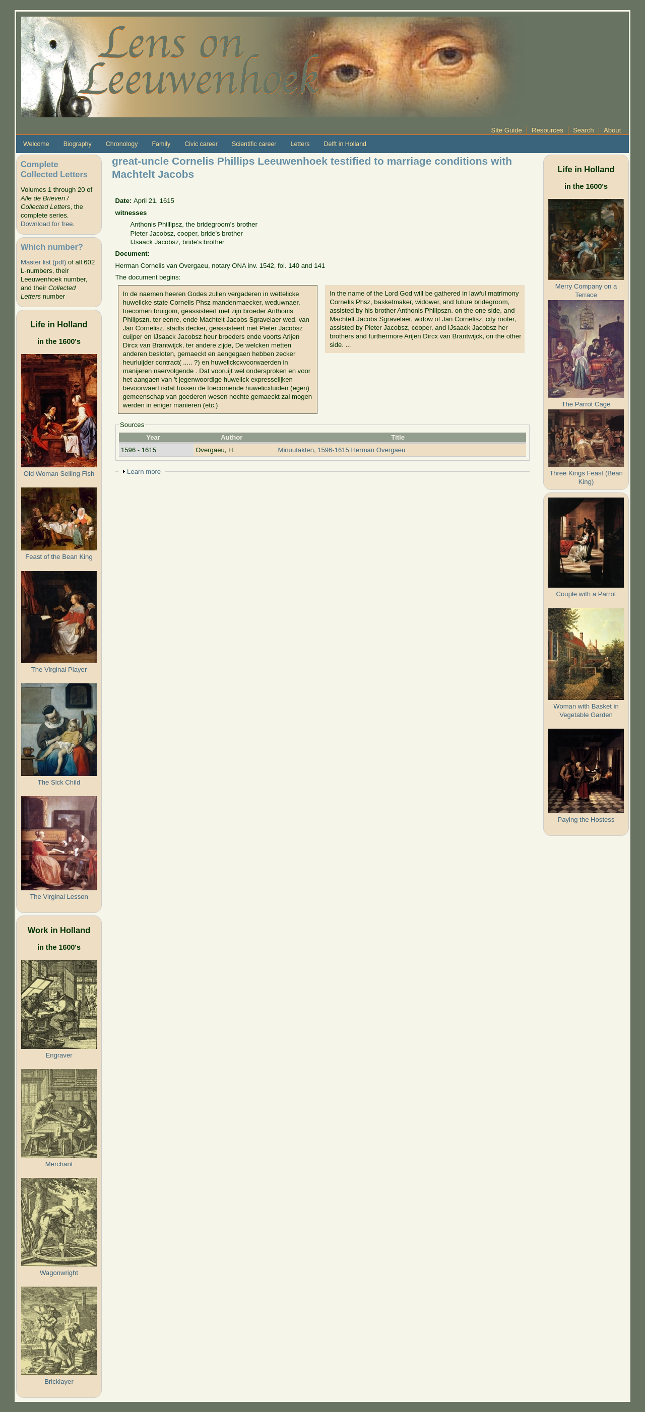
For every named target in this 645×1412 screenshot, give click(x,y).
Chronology (122, 144)
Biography (77, 144)
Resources (547, 130)
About (612, 130)
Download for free (47, 224)
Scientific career (254, 144)
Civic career (201, 144)
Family (161, 144)
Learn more (144, 471)
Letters (299, 144)
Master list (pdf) (43, 262)
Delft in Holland (345, 144)
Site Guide (506, 130)
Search (583, 130)
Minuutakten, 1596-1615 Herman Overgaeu (342, 450)
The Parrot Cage (586, 404)
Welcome (36, 144)
